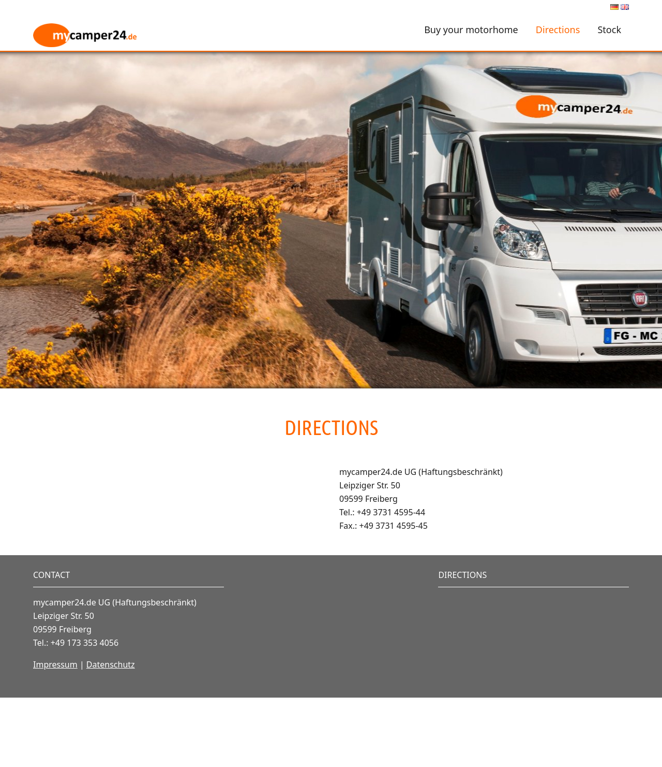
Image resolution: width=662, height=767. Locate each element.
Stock (609, 29)
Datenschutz (110, 734)
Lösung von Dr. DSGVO (276, 602)
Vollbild (71, 475)
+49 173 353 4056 (84, 712)
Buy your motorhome (471, 29)
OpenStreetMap (147, 602)
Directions (558, 29)
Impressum (55, 734)
